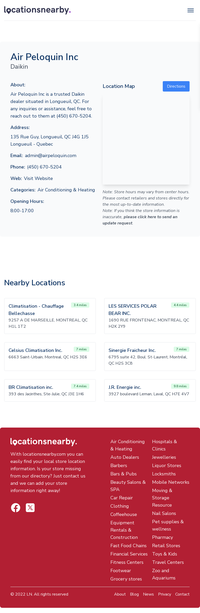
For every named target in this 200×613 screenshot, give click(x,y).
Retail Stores (166, 546)
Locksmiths (164, 474)
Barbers (118, 465)
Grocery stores (126, 579)
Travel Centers (168, 562)
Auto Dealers (124, 457)
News (148, 594)
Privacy (164, 594)
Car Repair (121, 498)
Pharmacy (162, 537)
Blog (134, 594)
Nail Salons (164, 513)
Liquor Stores (166, 465)
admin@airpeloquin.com (50, 155)
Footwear (120, 570)
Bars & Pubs (123, 474)
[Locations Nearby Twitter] (15, 507)
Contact (182, 594)
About (120, 594)
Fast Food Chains (128, 546)
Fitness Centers (126, 562)
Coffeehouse (123, 514)
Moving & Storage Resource (162, 497)
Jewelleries (164, 457)
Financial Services (129, 554)
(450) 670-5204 (44, 167)
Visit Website (38, 178)
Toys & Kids (164, 554)
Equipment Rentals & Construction (124, 530)
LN (29, 594)
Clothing (119, 506)
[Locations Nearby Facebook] (30, 507)
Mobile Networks (170, 482)
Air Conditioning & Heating (66, 190)
